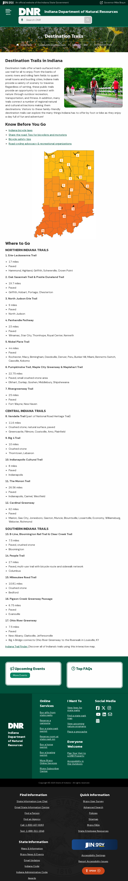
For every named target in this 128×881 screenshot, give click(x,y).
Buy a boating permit (47, 748)
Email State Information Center (32, 801)
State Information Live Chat (32, 795)
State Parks (26, 39)
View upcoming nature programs (76, 719)
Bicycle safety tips (20, 133)
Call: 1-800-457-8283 (32, 819)
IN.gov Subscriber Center (49, 764)
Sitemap (93, 813)
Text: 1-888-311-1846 (32, 825)
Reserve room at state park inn (49, 732)
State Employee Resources (93, 825)
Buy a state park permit (49, 724)
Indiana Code (32, 860)
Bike (86, 39)
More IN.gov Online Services (48, 756)
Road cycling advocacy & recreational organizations (40, 138)
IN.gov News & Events (32, 848)
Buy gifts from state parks (48, 708)
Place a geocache (77, 726)
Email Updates (32, 854)
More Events (20, 669)
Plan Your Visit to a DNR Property (76, 749)
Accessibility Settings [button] (93, 849)
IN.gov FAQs (93, 819)
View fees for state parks (74, 703)
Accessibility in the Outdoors (75, 757)
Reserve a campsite (45, 716)
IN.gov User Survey (93, 795)
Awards (32, 872)
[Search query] (107, 13)
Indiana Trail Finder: (16, 641)
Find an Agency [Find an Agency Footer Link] (32, 813)
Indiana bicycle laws (20, 125)
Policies (93, 807)
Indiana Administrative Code (32, 866)
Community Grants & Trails (52, 39)
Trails (74, 39)
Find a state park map (76, 711)
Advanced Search (93, 801)
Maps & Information (32, 842)
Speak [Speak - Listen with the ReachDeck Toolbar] (92, 865)
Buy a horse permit (46, 740)
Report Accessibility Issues (93, 855)
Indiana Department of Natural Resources (60, 13)
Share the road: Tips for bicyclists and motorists (38, 129)
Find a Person (32, 807)
